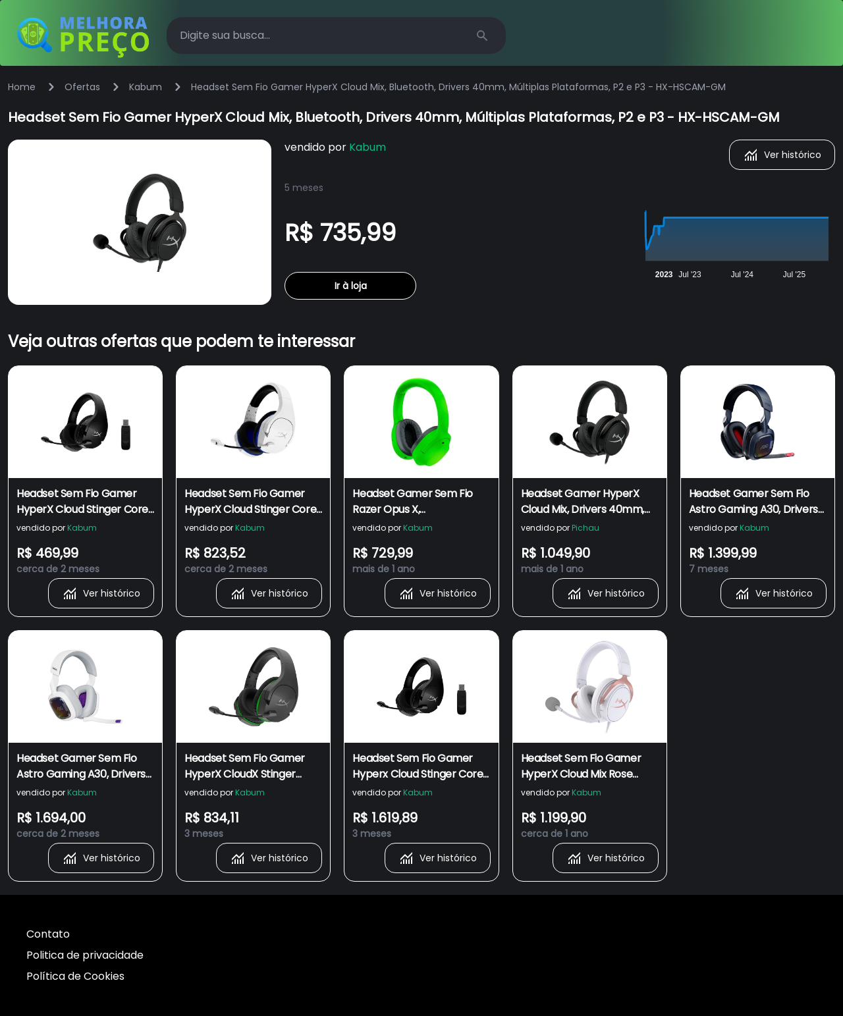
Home (22, 87)
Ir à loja (351, 285)
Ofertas (82, 87)
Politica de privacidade (85, 955)
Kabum (145, 87)
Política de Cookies (75, 976)
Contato (48, 934)
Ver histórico (782, 155)
